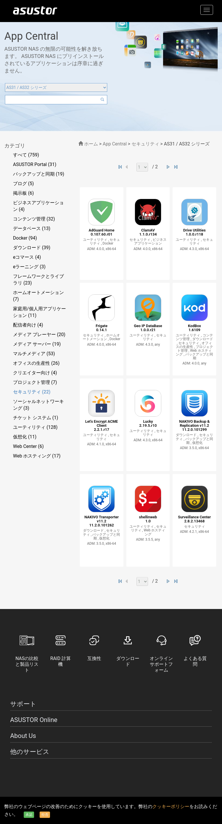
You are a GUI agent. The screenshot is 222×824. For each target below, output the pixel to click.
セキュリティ (146, 144)
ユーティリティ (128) (35, 427)
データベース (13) (31, 228)
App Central (115, 144)
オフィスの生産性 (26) (36, 363)
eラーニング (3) (29, 266)
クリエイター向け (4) (35, 372)
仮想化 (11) (24, 437)
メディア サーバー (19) (37, 344)
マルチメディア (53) (34, 353)
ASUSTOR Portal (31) (34, 164)
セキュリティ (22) (31, 392)
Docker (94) (25, 238)
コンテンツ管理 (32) (34, 219)
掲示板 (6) (23, 193)
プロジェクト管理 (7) (35, 382)
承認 (28, 815)
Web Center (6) (28, 446)
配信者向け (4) (28, 325)
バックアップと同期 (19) (38, 174)
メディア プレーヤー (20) (39, 334)
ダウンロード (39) (31, 247)
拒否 (44, 815)
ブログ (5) (23, 183)
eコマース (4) (27, 257)
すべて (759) (26, 155)
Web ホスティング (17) (36, 456)
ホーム (88, 144)
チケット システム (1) (35, 417)
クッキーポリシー (170, 806)
